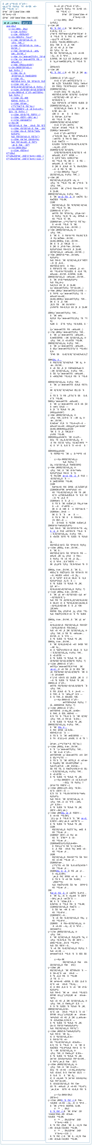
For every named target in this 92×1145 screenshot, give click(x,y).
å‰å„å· (62, 871)
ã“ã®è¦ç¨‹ (58, 28)
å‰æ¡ (65, 813)
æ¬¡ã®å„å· (65, 197)
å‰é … (57, 360)
